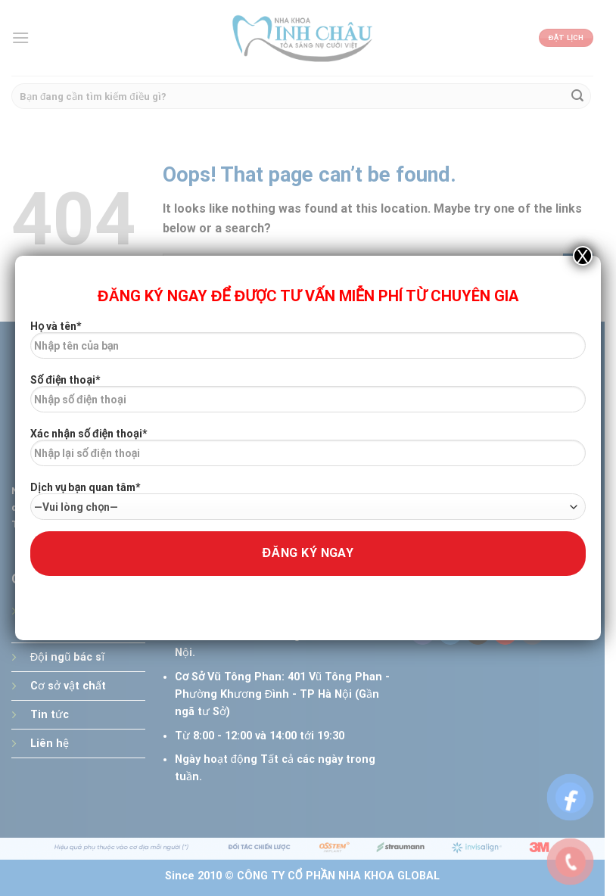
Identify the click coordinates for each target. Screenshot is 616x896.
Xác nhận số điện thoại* (307, 453)
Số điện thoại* (307, 399)
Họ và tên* (307, 345)
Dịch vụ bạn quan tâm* (307, 500)
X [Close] (583, 256)
